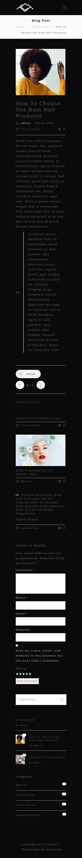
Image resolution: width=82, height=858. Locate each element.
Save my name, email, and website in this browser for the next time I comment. (39, 655)
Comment (25, 570)
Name (22, 597)
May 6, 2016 (44, 123)
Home (20, 26)
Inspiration (30, 528)
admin (26, 123)
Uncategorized (28, 815)
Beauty (26, 481)
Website (23, 629)
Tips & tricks (40, 26)
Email (22, 613)
